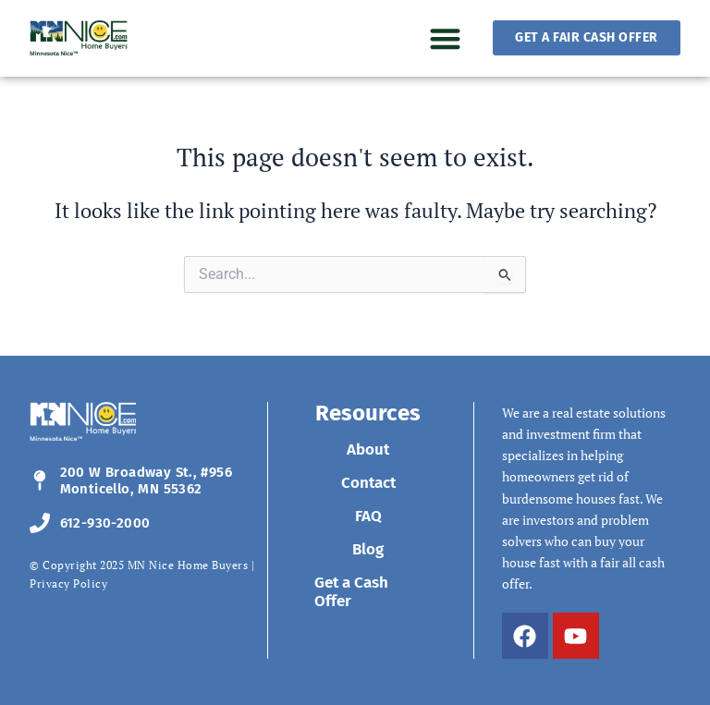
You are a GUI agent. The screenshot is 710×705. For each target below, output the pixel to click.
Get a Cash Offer (351, 592)
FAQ (368, 516)
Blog (368, 549)
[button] (445, 38)
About (368, 449)
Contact (368, 482)
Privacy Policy (68, 583)
